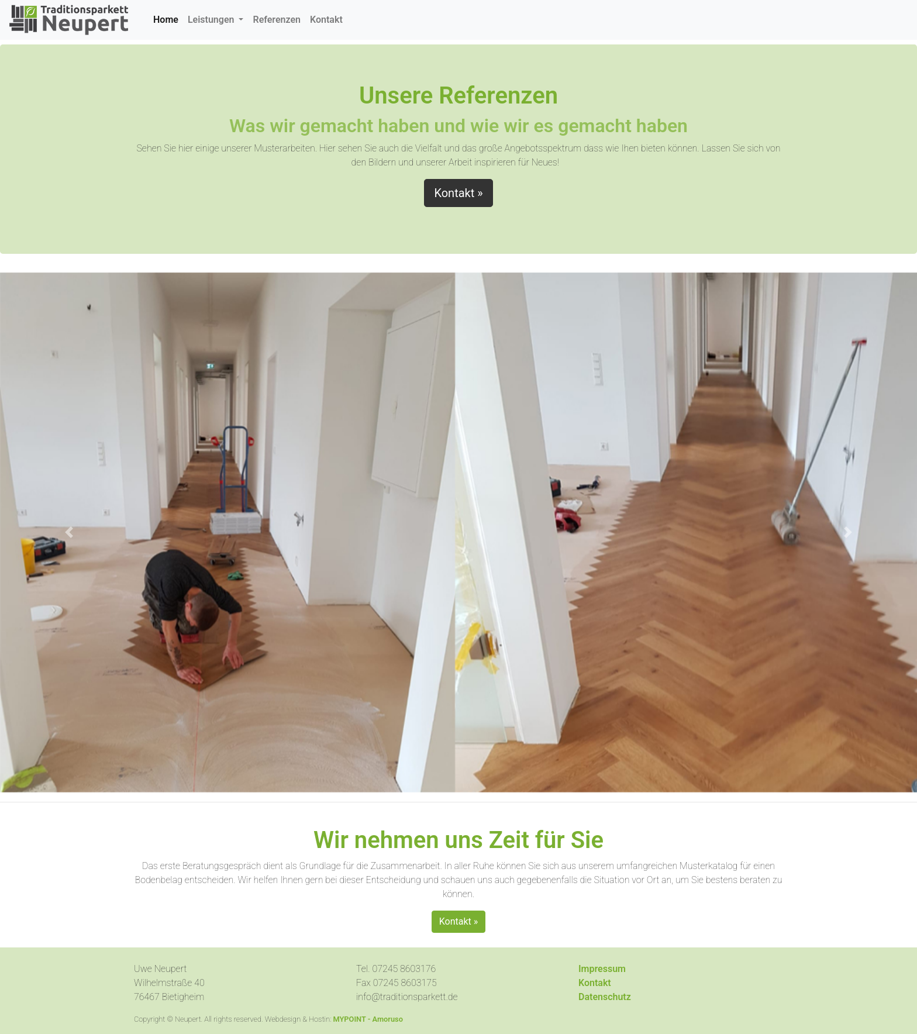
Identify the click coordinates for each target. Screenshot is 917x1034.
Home (168, 18)
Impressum (602, 968)
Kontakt (326, 19)
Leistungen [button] (212, 19)
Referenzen (277, 19)
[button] (68, 532)
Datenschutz (604, 996)
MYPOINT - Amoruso (367, 1019)
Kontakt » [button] (458, 193)
